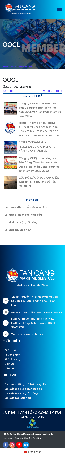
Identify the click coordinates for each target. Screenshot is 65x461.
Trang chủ (9, 66)
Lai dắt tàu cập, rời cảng (21, 222)
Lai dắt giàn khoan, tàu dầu (23, 214)
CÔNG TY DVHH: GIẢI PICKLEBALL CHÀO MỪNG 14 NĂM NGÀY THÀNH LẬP (37, 146)
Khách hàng (26, 66)
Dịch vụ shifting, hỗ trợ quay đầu (25, 207)
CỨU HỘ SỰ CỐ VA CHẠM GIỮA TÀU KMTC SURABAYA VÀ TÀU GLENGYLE (39, 182)
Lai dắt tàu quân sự (17, 230)
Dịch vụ (9, 363)
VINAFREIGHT (52, 91)
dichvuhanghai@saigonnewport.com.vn (37, 312)
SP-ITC (8, 91)
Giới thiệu (11, 350)
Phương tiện (12, 354)
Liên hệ (9, 368)
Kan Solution (35, 438)
